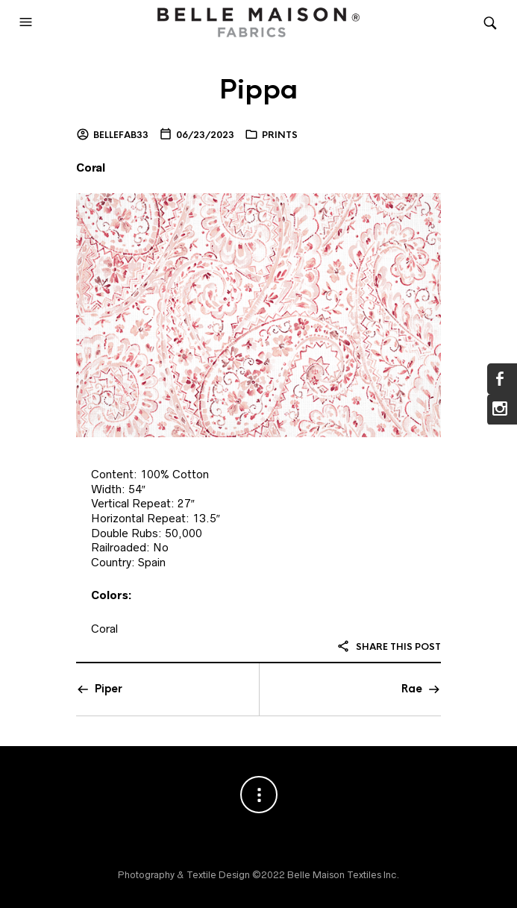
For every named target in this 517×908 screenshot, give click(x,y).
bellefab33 (120, 135)
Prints (280, 135)
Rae (411, 688)
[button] (28, 22)
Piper (108, 688)
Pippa (258, 89)
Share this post (388, 647)
